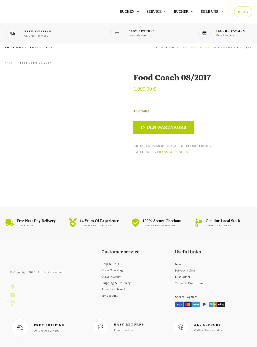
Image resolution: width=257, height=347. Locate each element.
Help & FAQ (110, 264)
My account (109, 295)
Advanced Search (113, 289)
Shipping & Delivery (116, 283)
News (179, 264)
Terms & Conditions (189, 283)
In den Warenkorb (163, 127)
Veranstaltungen (171, 152)
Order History (111, 276)
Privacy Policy (185, 270)
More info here (137, 35)
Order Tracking (112, 270)
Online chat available (208, 330)
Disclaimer (183, 277)
